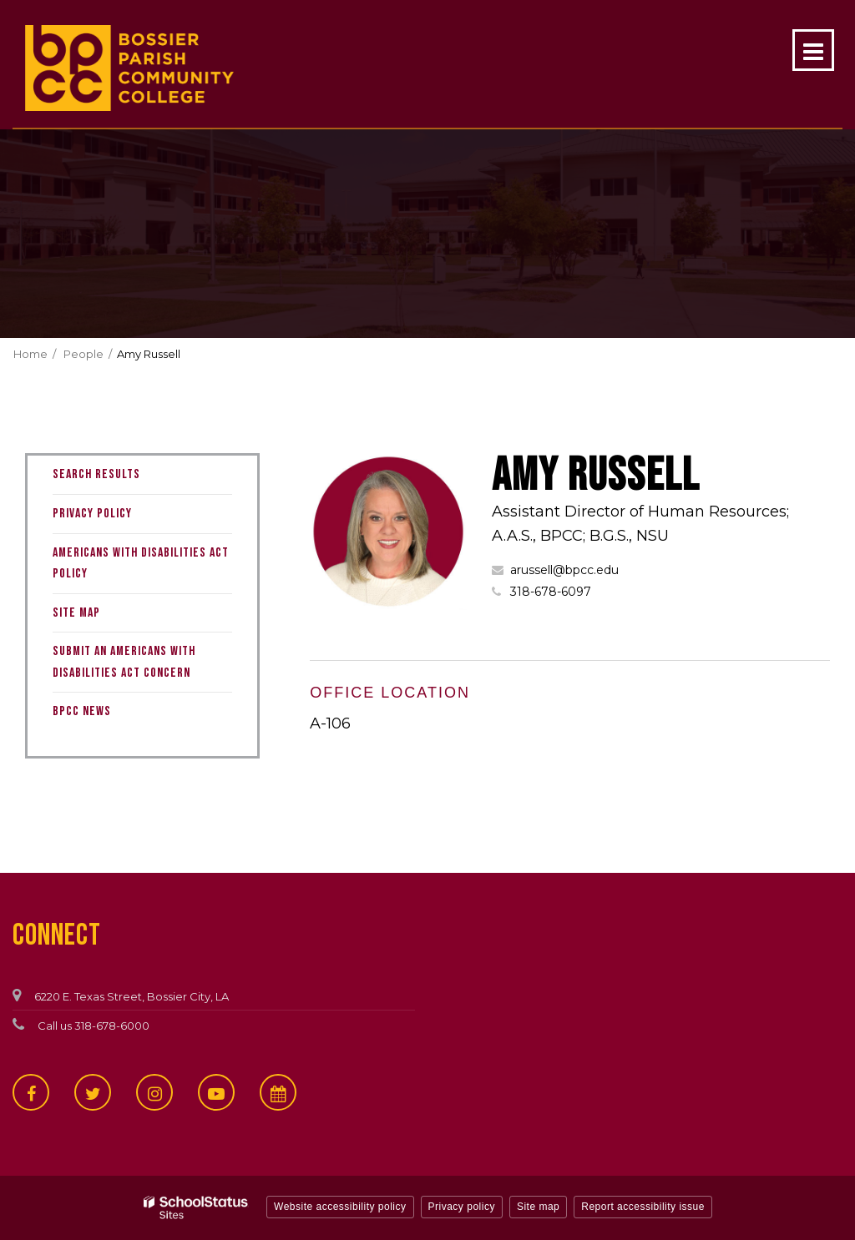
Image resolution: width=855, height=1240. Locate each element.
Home (30, 353)
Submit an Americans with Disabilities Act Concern (124, 662)
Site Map (76, 613)
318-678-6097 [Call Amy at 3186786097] (550, 591)
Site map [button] (538, 1206)
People (83, 353)
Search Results (96, 474)
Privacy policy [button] (461, 1206)
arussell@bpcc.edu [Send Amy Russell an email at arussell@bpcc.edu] (564, 569)
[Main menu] (813, 50)
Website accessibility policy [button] (340, 1206)
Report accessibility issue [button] (643, 1206)
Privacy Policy (92, 514)
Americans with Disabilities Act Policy (141, 563)
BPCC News (82, 711)
